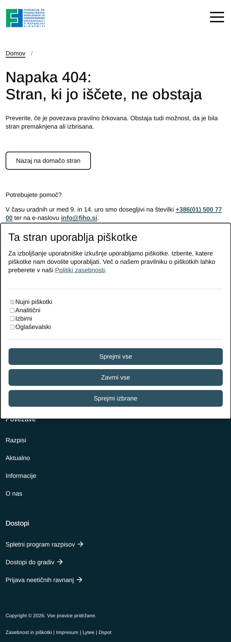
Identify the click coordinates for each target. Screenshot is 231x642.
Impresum (67, 632)
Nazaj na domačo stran (48, 160)
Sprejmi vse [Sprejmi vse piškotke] (115, 356)
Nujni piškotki (33, 301)
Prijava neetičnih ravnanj (40, 579)
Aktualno (18, 457)
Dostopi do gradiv (30, 562)
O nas (14, 493)
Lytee (88, 632)
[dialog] (115, 321)
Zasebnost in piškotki (29, 632)
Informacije (21, 475)
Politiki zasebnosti (80, 270)
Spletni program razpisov (40, 544)
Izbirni (23, 318)
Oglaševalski (33, 326)
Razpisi (16, 440)
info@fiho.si (79, 217)
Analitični (27, 310)
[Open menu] (217, 16)
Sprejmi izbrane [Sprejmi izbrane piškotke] (115, 398)
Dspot (105, 632)
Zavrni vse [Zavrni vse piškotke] (115, 377)
